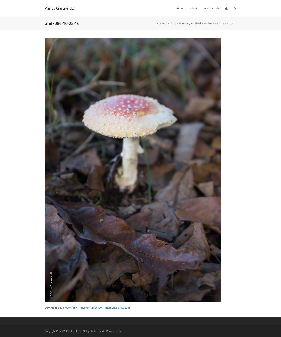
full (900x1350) (68, 307)
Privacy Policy (113, 331)
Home (160, 23)
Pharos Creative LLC (60, 8)
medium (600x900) (91, 307)
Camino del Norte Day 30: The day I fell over (190, 23)
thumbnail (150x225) (117, 307)
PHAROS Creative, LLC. (68, 331)
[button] (235, 8)
